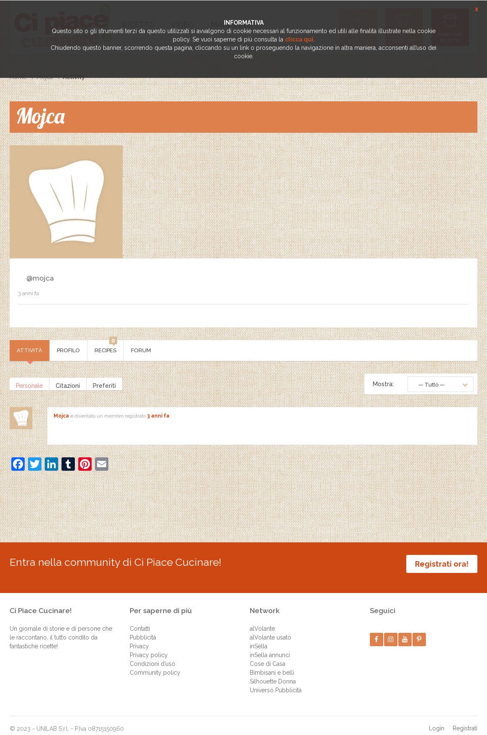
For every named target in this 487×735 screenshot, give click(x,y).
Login (436, 720)
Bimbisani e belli (272, 664)
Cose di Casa (267, 655)
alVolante (262, 620)
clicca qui (299, 39)
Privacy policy (149, 647)
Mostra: (383, 384)
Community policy (155, 664)
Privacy (139, 638)
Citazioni (68, 384)
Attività (29, 350)
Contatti (140, 620)
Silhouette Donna (273, 673)
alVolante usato (270, 629)
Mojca (61, 416)
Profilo (68, 350)
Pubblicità (143, 629)
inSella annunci (270, 647)
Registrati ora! (442, 564)
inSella (258, 638)
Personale (29, 384)
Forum (141, 350)
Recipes (106, 346)
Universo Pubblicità (276, 682)
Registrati (465, 720)
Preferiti (104, 384)
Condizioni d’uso (152, 655)
